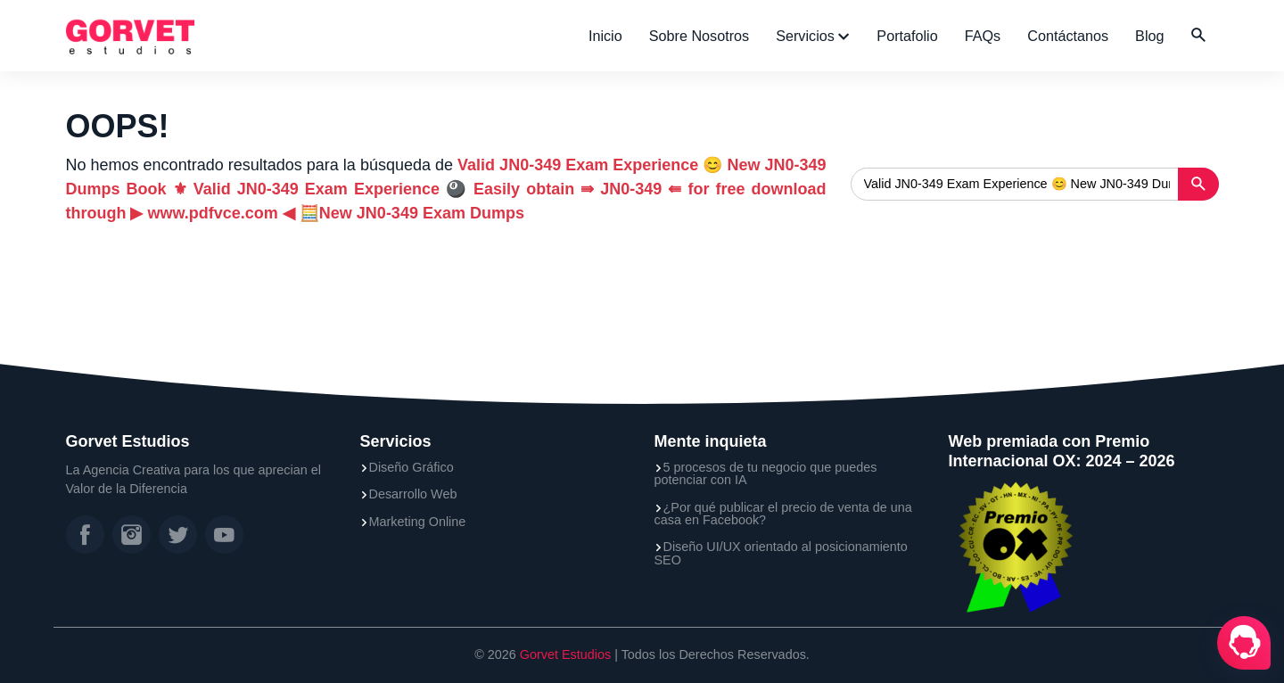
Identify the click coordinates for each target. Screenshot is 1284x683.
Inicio (605, 36)
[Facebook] (85, 534)
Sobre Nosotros (699, 36)
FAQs (982, 36)
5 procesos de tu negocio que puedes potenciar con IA (765, 474)
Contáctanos (1067, 36)
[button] (1198, 35)
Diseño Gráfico (411, 467)
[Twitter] (178, 534)
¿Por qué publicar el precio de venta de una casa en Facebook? (783, 514)
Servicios (807, 36)
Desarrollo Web (413, 494)
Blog (1149, 36)
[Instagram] (131, 534)
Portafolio (907, 36)
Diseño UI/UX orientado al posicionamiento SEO (781, 553)
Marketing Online (417, 521)
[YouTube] (224, 534)
